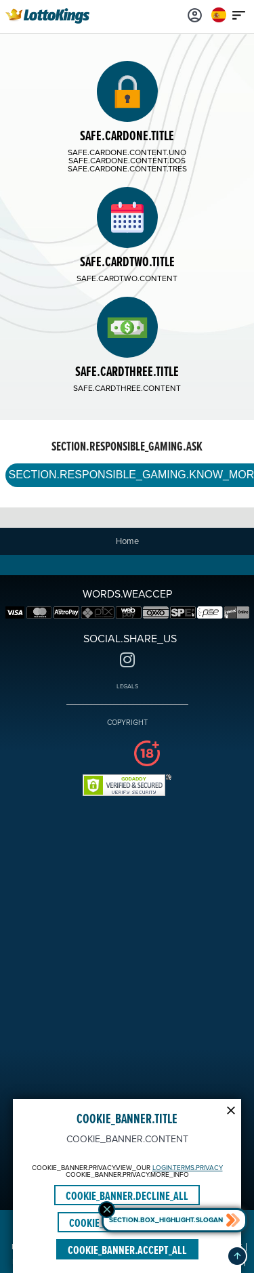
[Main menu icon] (239, 15)
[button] (237, 1256)
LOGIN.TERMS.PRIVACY (187, 1168)
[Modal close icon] (231, 1109)
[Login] (195, 15)
